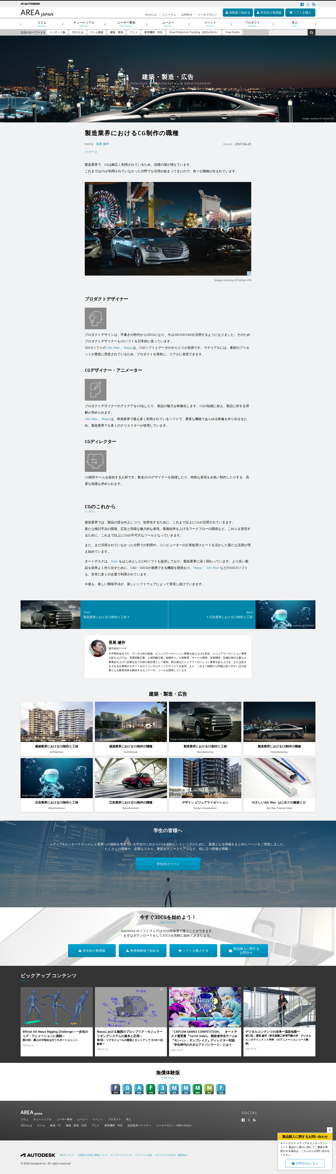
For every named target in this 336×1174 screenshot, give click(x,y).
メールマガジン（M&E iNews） (174, 1125)
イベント (98, 1119)
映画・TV (55, 1125)
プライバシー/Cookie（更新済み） (172, 1155)
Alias (114, 561)
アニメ (95, 1125)
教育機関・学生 (113, 1125)
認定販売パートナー (139, 1125)
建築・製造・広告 (76, 1125)
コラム (24, 1119)
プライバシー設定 (143, 1155)
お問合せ (186, 15)
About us (151, 15)
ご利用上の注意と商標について (92, 1155)
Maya (128, 347)
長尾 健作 (102, 144)
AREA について (67, 1155)
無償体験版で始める (142, 950)
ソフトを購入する (193, 950)
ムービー (82, 1119)
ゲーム (41, 1125)
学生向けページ (168, 864)
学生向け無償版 (91, 950)
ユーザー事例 (64, 1119)
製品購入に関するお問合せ (244, 950)
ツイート (91, 151)
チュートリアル (42, 1119)
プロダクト (114, 1119)
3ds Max (113, 347)
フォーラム (169, 15)
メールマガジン (207, 15)
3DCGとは (26, 1125)
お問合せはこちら (305, 1163)
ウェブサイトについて (121, 1155)
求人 (128, 1119)
